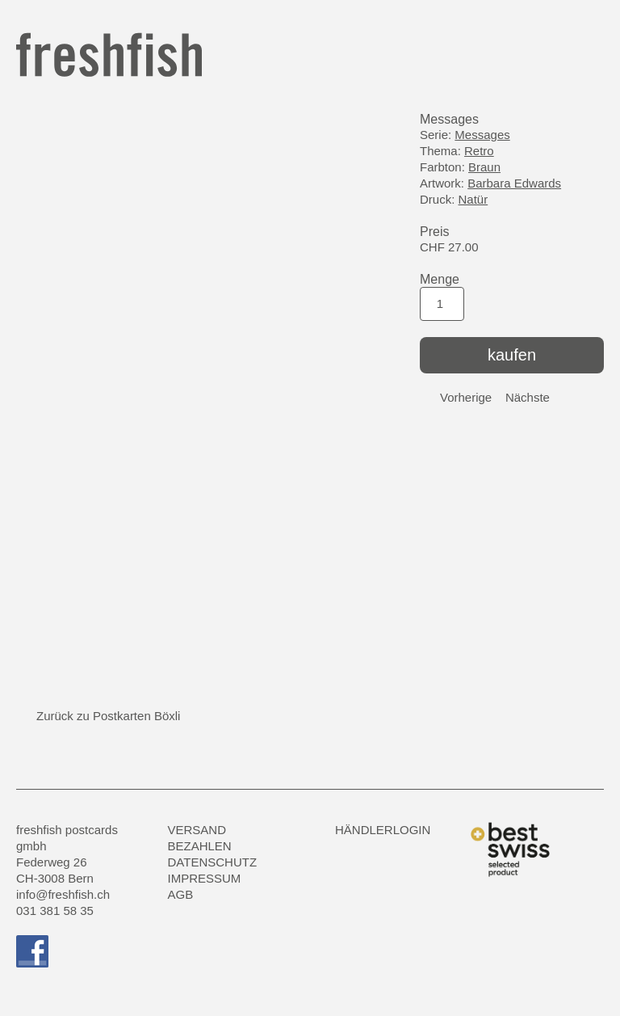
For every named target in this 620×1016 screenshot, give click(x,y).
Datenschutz (213, 862)
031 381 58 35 (55, 910)
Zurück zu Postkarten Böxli (108, 716)
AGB (181, 894)
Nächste (527, 397)
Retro (479, 151)
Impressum (204, 878)
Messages (482, 134)
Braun (484, 167)
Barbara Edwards (514, 183)
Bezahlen (200, 846)
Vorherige (466, 397)
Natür (473, 199)
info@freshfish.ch (63, 894)
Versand (197, 830)
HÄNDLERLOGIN (382, 830)
